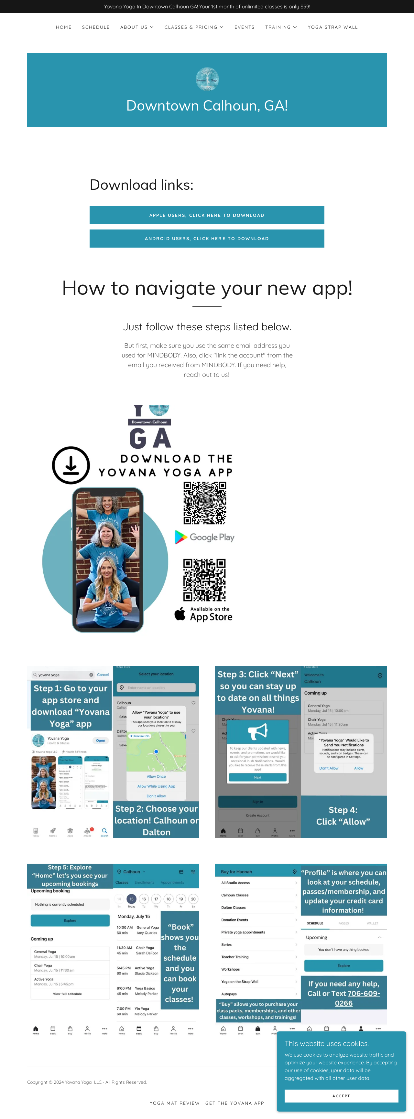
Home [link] (64, 27)
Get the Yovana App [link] (234, 1103)
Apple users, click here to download (207, 215)
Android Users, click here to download (207, 238)
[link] (207, 78)
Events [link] (244, 27)
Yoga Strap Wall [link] (333, 27)
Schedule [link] (96, 27)
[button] (137, 27)
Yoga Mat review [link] (175, 1103)
